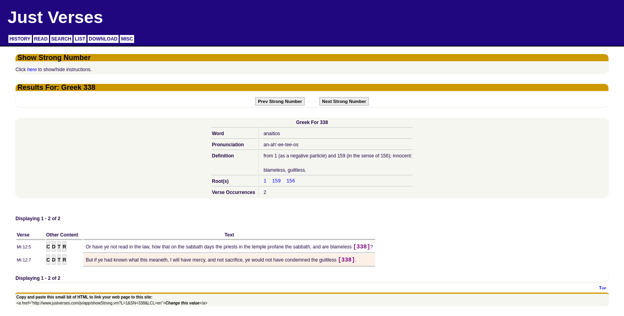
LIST (80, 39)
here (32, 69)
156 (291, 181)
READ (41, 39)
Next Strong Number (344, 101)
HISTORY (20, 39)
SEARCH (61, 39)
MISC (127, 39)
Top (602, 287)
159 (276, 181)
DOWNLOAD (103, 39)
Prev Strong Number (280, 101)
